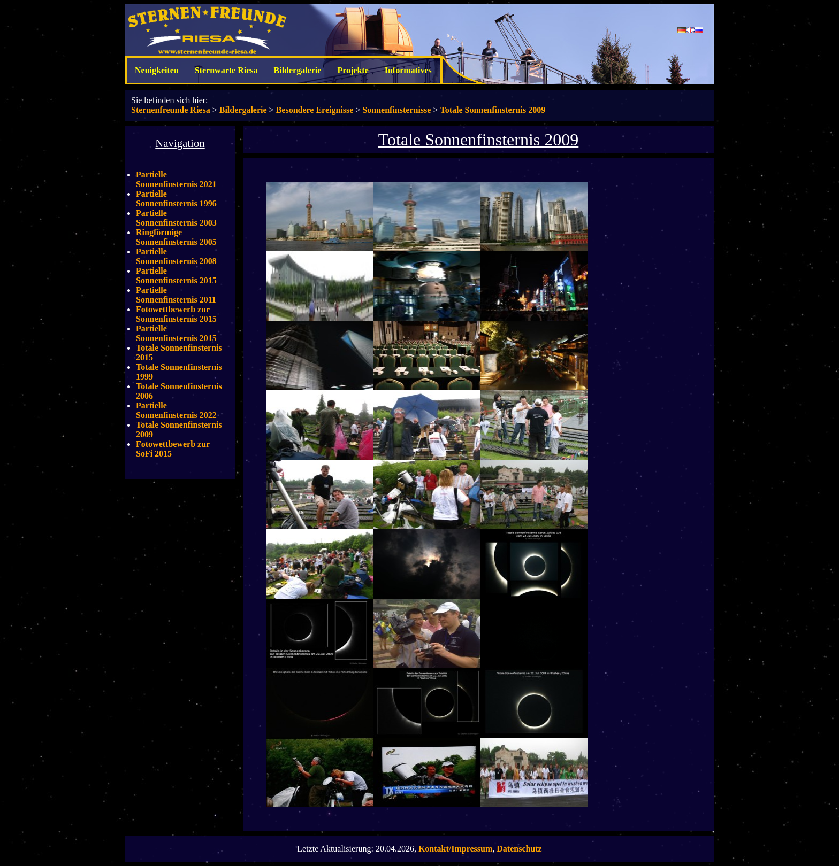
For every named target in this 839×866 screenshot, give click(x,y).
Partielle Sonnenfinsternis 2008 (176, 256)
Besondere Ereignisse (315, 109)
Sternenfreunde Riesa (170, 109)
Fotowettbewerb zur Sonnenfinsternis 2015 (176, 314)
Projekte (352, 70)
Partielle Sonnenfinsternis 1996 (176, 198)
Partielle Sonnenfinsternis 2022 (176, 410)
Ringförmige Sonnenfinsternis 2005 (176, 237)
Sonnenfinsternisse (396, 109)
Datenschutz (519, 848)
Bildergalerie (298, 70)
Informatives (408, 70)
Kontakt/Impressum (455, 848)
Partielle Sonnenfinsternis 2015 (176, 275)
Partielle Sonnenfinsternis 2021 (176, 179)
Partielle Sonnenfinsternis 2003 (176, 217)
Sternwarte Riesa (226, 70)
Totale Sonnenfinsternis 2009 (492, 109)
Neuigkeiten (157, 70)
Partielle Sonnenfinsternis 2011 (176, 294)
